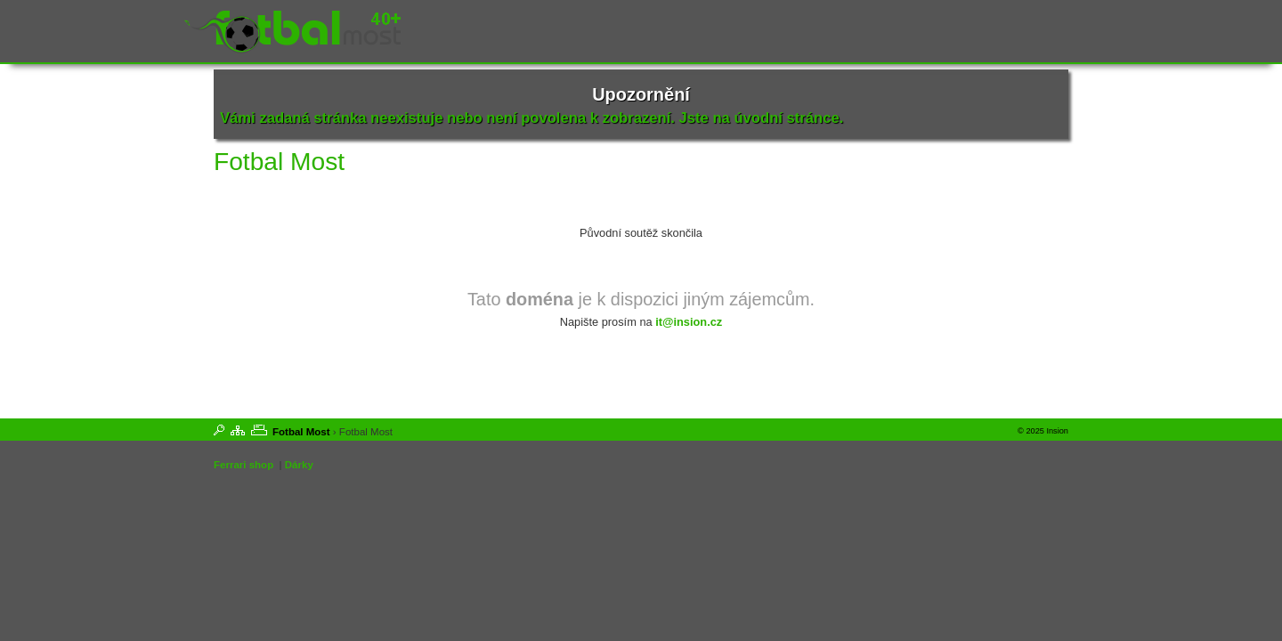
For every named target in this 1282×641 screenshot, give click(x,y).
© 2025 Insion (1043, 430)
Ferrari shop (243, 464)
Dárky (299, 464)
